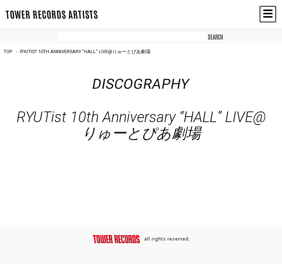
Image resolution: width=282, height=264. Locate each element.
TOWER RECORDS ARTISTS (51, 14)
